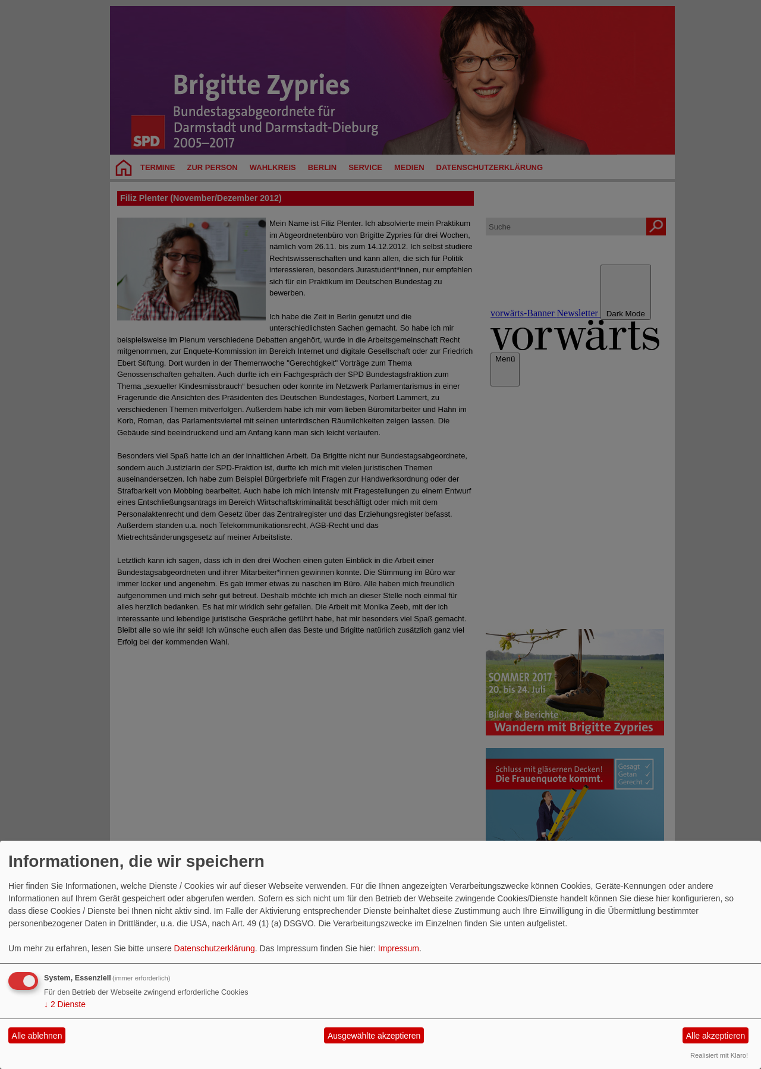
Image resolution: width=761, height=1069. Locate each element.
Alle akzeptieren (716, 1035)
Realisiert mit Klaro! (719, 1055)
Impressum (398, 948)
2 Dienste (65, 1004)
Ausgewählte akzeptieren (374, 1035)
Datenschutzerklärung (214, 948)
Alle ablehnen (37, 1035)
